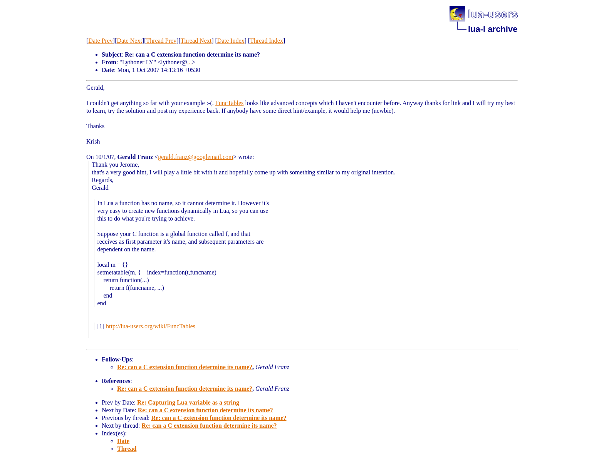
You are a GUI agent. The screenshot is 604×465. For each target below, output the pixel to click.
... (189, 62)
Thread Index (266, 40)
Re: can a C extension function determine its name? (184, 367)
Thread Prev (161, 40)
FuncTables (229, 103)
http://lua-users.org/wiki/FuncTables (150, 326)
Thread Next (196, 40)
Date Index (231, 40)
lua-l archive (492, 29)
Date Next (129, 40)
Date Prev (100, 40)
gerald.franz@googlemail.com (195, 157)
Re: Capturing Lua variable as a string (188, 402)
